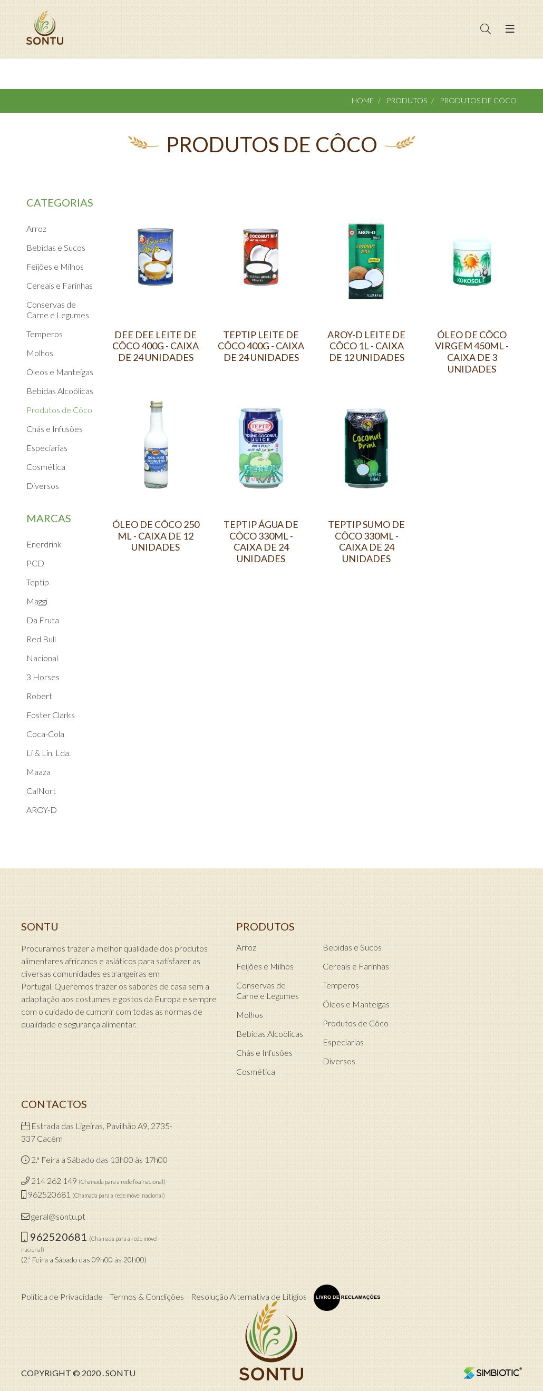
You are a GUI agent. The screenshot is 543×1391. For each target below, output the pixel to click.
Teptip (37, 582)
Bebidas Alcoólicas (59, 391)
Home (363, 100)
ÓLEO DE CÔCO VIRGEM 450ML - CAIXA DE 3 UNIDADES (472, 352)
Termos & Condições (147, 1296)
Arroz (36, 228)
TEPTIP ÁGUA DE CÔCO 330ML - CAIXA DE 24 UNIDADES (261, 541)
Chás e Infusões (54, 429)
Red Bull (41, 639)
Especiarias (46, 448)
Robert (39, 696)
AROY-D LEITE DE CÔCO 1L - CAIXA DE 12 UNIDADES (366, 346)
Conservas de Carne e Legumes (57, 309)
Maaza (38, 772)
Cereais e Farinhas (59, 285)
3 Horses (43, 677)
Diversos (42, 486)
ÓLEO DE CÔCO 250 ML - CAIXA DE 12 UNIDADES (155, 536)
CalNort (41, 791)
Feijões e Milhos (55, 266)
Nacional (42, 658)
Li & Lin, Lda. (48, 753)
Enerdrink (44, 544)
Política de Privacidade (62, 1296)
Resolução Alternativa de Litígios (249, 1296)
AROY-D (41, 810)
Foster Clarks (50, 715)
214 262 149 (54, 1181)
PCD (35, 563)
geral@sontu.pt (58, 1216)
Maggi (36, 601)
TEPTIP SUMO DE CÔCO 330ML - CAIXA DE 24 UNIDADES (366, 541)
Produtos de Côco (59, 410)
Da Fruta (42, 620)
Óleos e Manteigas (59, 372)
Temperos (44, 334)
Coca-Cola (45, 734)
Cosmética (45, 467)
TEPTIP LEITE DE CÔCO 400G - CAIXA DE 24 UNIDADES (261, 346)
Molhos (39, 353)
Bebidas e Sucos (55, 247)
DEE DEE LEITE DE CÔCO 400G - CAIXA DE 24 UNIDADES (155, 346)
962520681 (49, 1194)
